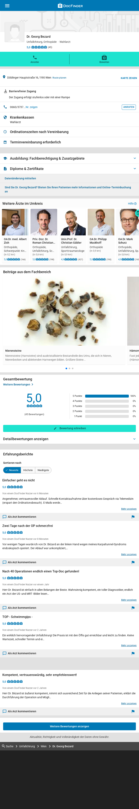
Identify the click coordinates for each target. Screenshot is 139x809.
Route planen (59, 77)
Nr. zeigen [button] (32, 107)
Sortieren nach (12, 462)
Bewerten (104, 59)
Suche (7, 746)
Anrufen (35, 59)
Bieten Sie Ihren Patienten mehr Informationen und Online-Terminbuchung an (68, 189)
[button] (66, 368)
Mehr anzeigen (129, 509)
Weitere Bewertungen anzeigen (69, 726)
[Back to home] (70, 6)
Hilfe (132, 203)
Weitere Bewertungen (18, 384)
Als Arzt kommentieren (19, 517)
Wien (44, 746)
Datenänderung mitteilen (20, 178)
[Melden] (134, 517)
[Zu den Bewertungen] (39, 47)
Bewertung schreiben (73, 428)
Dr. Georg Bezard (62, 746)
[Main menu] (7, 6)
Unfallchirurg (27, 746)
